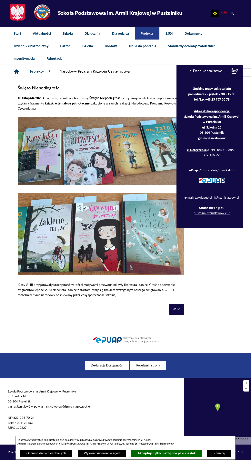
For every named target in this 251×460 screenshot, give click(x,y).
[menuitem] (17, 33)
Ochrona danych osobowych (46, 453)
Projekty (100, 71)
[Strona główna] (75, 72)
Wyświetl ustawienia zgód (102, 453)
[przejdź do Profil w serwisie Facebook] (247, 73)
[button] (215, 13)
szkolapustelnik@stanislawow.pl (40, 197)
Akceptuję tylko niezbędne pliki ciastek (167, 453)
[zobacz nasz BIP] (224, 13)
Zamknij (219, 453)
